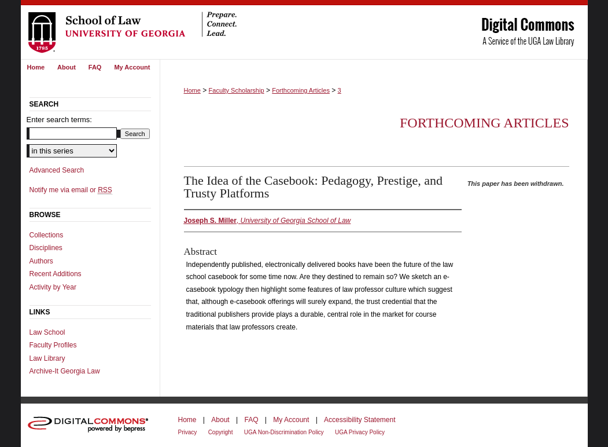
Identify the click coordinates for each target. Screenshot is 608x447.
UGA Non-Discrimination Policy (284, 432)
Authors (41, 261)
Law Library (47, 358)
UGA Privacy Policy (360, 432)
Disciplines (46, 248)
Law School (47, 332)
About (220, 420)
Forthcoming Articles (301, 90)
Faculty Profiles (53, 345)
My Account (291, 420)
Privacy (187, 432)
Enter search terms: (59, 119)
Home (192, 90)
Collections (47, 235)
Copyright (220, 432)
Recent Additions (56, 274)
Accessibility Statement (359, 420)
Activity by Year (53, 287)
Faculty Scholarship (236, 90)
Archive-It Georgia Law (65, 371)
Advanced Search (57, 170)
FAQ (251, 420)
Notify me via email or (71, 190)
